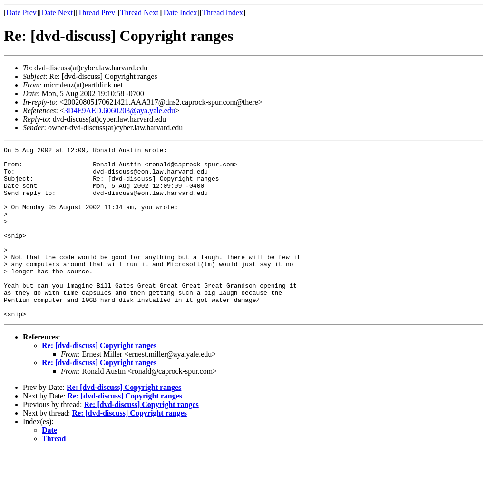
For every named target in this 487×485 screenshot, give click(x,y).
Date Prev (21, 13)
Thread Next (139, 13)
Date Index (180, 13)
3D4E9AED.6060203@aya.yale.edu (119, 111)
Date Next (57, 13)
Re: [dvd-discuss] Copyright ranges (99, 380)
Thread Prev (96, 13)
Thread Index (222, 13)
